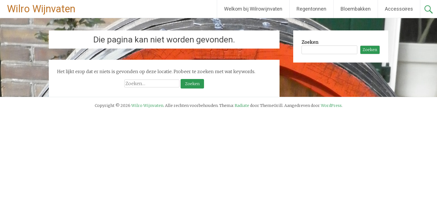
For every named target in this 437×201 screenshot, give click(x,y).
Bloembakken (356, 9)
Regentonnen (311, 9)
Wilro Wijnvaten (41, 9)
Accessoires (399, 9)
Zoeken (310, 42)
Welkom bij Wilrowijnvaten (253, 9)
